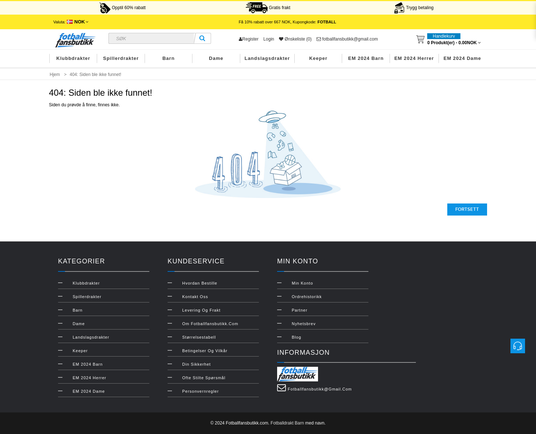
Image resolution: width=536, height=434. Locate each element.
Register (249, 39)
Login (268, 39)
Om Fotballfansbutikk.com (210, 323)
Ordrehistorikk (307, 296)
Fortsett (467, 209)
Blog (296, 337)
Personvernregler (200, 391)
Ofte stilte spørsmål (203, 378)
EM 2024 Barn (366, 58)
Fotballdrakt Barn (287, 423)
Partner (299, 310)
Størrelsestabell (199, 337)
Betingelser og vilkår (204, 351)
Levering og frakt (201, 310)
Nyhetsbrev (304, 323)
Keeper (318, 58)
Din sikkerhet (196, 364)
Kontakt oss (195, 296)
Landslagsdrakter (267, 58)
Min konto (302, 283)
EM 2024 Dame (462, 58)
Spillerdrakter (121, 58)
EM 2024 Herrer (414, 58)
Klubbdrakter (73, 58)
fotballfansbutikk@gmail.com (347, 39)
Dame (216, 58)
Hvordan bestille (199, 283)
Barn (168, 58)
